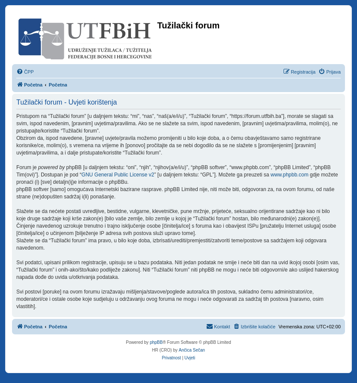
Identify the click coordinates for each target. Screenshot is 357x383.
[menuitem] (25, 72)
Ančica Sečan (192, 350)
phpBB (156, 342)
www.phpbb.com (289, 175)
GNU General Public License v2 (118, 175)
